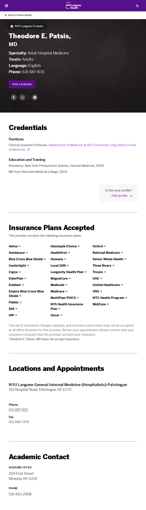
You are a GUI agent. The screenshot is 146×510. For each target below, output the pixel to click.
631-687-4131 (33, 72)
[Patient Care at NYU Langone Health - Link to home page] (73, 5)
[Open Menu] (6, 5)
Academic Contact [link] (39, 457)
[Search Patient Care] (137, 6)
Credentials (28, 128)
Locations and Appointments (56, 368)
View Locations (22, 84)
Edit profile (120, 195)
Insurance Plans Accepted (51, 228)
